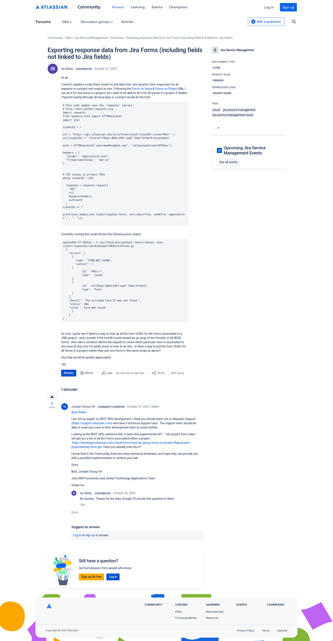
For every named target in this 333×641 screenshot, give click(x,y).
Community (89, 7)
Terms (266, 630)
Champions (178, 7)
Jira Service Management (90, 37)
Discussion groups (97, 21)
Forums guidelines (186, 617)
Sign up (288, 7)
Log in (269, 7)
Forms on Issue (142, 88)
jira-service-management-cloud (233, 115)
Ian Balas (67, 68)
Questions (117, 37)
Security (282, 630)
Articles (127, 21)
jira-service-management (239, 110)
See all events (228, 162)
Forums (118, 7)
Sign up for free (91, 577)
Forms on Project (166, 88)
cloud (216, 110)
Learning (138, 7)
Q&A (67, 21)
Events (157, 7)
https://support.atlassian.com (91, 423)
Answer (69, 373)
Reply (75, 512)
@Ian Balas (78, 412)
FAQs (178, 611)
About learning (214, 611)
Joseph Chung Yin (83, 407)
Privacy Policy (245, 630)
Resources (212, 617)
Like (82, 505)
